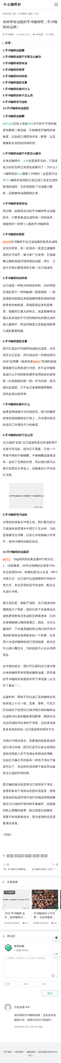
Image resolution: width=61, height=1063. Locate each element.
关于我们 (8, 1052)
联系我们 (19, 1052)
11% (56, 954)
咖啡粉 (37, 361)
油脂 (10, 123)
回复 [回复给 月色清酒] (40, 1027)
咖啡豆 (7, 559)
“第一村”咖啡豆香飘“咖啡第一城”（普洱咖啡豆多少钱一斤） (16, 869)
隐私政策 (31, 1052)
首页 (14, 13)
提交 (50, 993)
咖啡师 (7, 241)
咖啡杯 (19, 856)
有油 (19, 173)
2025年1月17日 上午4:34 (25, 1027)
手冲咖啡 (22, 13)
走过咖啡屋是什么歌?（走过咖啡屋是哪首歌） (45, 869)
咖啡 (30, 13)
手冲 (8, 180)
